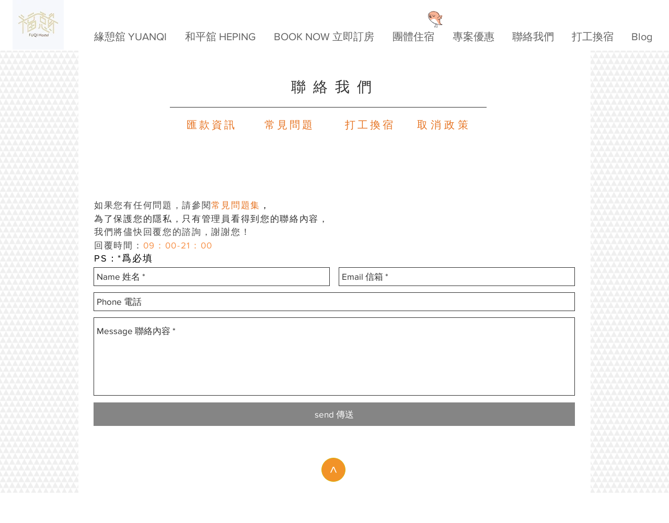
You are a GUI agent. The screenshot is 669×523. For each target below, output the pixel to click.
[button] (323, 37)
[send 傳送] (334, 414)
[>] (333, 470)
